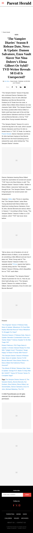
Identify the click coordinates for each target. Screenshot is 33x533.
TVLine (14, 264)
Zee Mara (7, 81)
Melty (10, 199)
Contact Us (21, 522)
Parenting (10, 514)
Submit (27, 495)
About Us (11, 522)
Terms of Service (11, 528)
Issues (16, 518)
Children (8, 518)
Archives (24, 518)
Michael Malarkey (11, 389)
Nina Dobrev (12, 384)
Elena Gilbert (21, 384)
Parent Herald (6, 32)
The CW (21, 389)
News (16, 35)
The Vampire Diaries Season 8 (16, 379)
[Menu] (3, 3)
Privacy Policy (22, 528)
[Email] (25, 87)
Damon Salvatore (17, 387)
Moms (18, 514)
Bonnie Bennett (18, 382)
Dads (25, 514)
